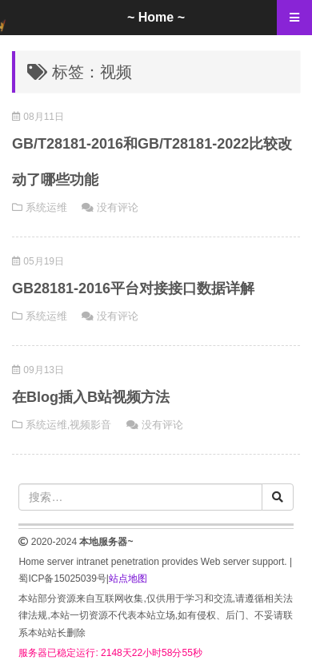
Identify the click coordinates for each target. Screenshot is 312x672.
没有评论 (117, 207)
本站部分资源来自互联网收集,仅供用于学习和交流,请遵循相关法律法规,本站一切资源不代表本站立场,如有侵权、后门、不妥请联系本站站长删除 (155, 615)
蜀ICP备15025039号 (62, 578)
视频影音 (90, 425)
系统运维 (46, 207)
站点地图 (128, 578)
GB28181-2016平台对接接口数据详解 (133, 288)
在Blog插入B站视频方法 (91, 397)
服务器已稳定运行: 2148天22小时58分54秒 (110, 652)
